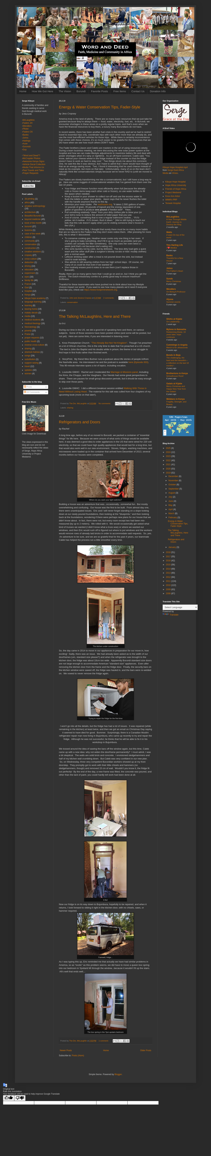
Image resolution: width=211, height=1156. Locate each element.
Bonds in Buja (173, 355)
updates (28, 370)
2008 (168, 593)
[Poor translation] (19, 1098)
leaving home (31, 309)
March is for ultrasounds (177, 347)
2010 (168, 585)
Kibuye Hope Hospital (175, 182)
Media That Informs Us (33, 167)
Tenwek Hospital (173, 203)
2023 (168, 456)
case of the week (32, 233)
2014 (168, 569)
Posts (28, 387)
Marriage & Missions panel (124, 372)
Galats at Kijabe (174, 383)
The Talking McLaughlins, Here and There (95, 316)
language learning (33, 302)
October (172, 484)
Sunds (169, 278)
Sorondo (27, 146)
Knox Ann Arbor (172, 196)
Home (22, 91)
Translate (170, 615)
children (28, 237)
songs (27, 355)
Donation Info (158, 91)
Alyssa (169, 299)
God (27, 287)
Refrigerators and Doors (79, 422)
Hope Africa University (175, 185)
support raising (32, 363)
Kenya (28, 294)
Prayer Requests (30, 173)
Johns (25, 138)
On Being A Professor (176, 292)
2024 (168, 452)
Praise (28, 334)
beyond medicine (33, 219)
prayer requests (32, 337)
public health (30, 341)
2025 (168, 448)
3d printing (29, 199)
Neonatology (30, 327)
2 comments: (109, 298)
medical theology (32, 323)
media (27, 316)
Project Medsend (173, 192)
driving (28, 266)
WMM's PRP (171, 199)
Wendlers (27, 126)
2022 (168, 460)
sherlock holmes (32, 352)
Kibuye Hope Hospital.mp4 (175, 167)
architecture (30, 212)
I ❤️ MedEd (171, 248)
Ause (25, 143)
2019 (168, 473)
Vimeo (175, 173)
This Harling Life (174, 245)
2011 (168, 581)
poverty (28, 330)
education (29, 269)
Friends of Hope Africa (175, 189)
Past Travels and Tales (33, 170)
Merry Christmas (173, 281)
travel (27, 366)
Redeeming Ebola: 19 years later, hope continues (176, 334)
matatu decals (31, 312)
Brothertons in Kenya (177, 373)
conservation (72, 302)
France (28, 284)
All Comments (32, 392)
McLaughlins (28, 120)
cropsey (28, 255)
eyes (27, 277)
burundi (28, 226)
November (173, 480)
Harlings (26, 141)
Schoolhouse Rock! (175, 376)
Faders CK (28, 132)
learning (28, 305)
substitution (30, 359)
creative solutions (33, 251)
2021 (168, 464)
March (171, 513)
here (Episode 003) (138, 362)
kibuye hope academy (35, 298)
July (170, 497)
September (173, 489)
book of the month (33, 223)
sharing (70, 408)
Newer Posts (66, 1050)
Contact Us (137, 91)
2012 (168, 577)
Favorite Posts (99, 91)
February (172, 517)
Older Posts (145, 1050)
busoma (28, 230)
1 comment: (104, 1041)
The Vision (65, 91)
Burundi (81, 91)
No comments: (104, 403)
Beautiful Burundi (33, 215)
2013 (168, 573)
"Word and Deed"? (31, 155)
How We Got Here (42, 91)
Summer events (173, 302)
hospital (28, 291)
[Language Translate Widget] (180, 607)
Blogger (118, 1074)
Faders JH (27, 123)
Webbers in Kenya (175, 399)
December (173, 476)
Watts (169, 232)
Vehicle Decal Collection (34, 164)
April (170, 509)
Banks (25, 135)
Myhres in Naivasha (176, 329)
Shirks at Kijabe (174, 319)
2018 (168, 552)
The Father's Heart (174, 271)
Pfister (26, 129)
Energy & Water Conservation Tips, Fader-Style (99, 107)
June (171, 501)
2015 (168, 564)
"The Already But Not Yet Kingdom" (109, 343)
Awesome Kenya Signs (33, 161)
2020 (168, 469)
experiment (30, 273)
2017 (168, 556)
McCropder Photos (31, 158)
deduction (29, 262)
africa (27, 202)
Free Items (119, 91)
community (30, 241)
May (170, 505)
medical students (32, 319)
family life (29, 280)
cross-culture (31, 259)
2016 (168, 560)
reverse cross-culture (34, 345)
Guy (25, 149)
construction (30, 248)
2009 (168, 589)
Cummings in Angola (176, 345)
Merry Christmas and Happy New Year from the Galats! (176, 389)
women (28, 373)
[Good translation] (8, 1098)
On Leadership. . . (174, 322)
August (172, 493)
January (172, 547)
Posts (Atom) (78, 1055)
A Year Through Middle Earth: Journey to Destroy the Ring (176, 222)
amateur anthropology (35, 206)
